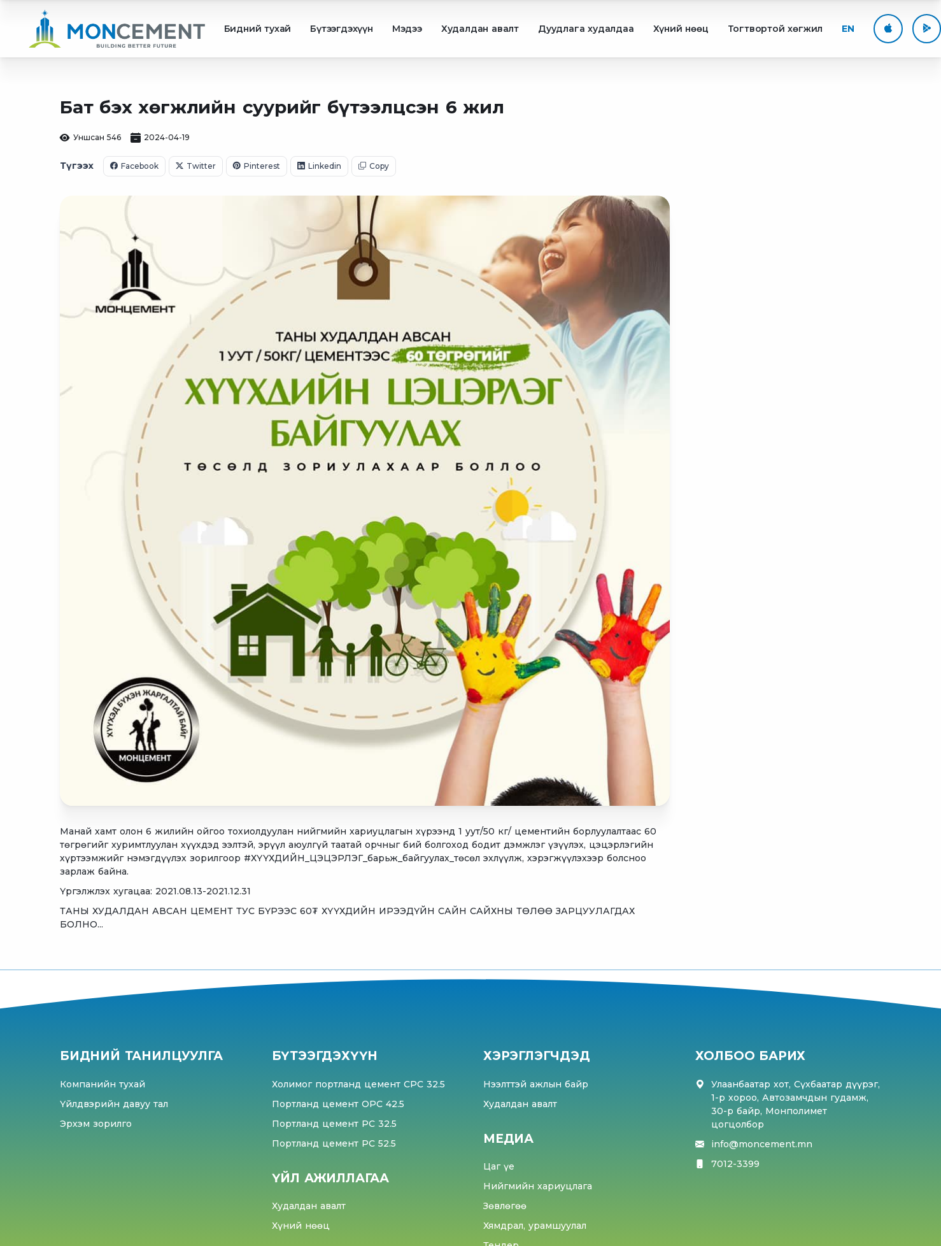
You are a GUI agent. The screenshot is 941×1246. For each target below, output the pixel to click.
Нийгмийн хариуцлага (537, 1186)
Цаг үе (498, 1166)
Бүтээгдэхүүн (341, 28)
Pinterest (256, 166)
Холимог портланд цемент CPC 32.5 (358, 1084)
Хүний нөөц (681, 28)
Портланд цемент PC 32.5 (334, 1123)
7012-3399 (735, 1164)
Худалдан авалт (480, 28)
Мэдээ (407, 28)
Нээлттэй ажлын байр (535, 1084)
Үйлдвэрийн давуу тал (114, 1104)
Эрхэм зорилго (96, 1123)
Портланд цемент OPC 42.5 (338, 1104)
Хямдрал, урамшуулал (534, 1225)
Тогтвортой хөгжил (775, 28)
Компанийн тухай (102, 1084)
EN (848, 28)
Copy (373, 166)
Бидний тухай (258, 28)
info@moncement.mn (761, 1144)
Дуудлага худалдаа (586, 28)
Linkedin (319, 166)
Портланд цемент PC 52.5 (334, 1143)
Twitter (196, 166)
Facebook (134, 166)
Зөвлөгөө (505, 1206)
